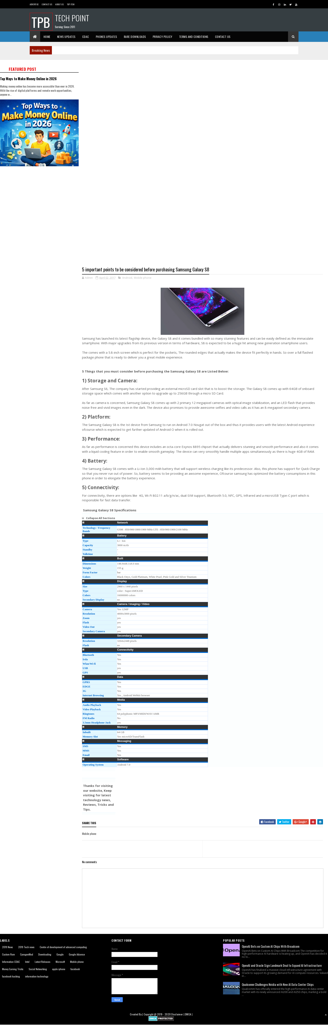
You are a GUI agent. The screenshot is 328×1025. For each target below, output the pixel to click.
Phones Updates (106, 36)
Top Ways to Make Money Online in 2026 (28, 78)
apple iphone (58, 969)
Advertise (34, 4)
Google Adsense (77, 954)
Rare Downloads (135, 36)
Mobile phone (142, 278)
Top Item (70, 4)
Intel (27, 962)
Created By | (137, 1014)
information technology (36, 976)
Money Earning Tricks (12, 969)
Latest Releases (42, 962)
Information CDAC (11, 962)
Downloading (44, 954)
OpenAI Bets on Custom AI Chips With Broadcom (270, 946)
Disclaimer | (178, 1014)
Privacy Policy (162, 36)
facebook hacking (11, 976)
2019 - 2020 (164, 1014)
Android (127, 278)
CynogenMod (26, 954)
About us (59, 4)
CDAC (85, 36)
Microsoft (60, 962)
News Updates (66, 36)
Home (47, 36)
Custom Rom (8, 954)
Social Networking (38, 969)
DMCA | (188, 1014)
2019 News (7, 947)
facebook (75, 969)
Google (60, 954)
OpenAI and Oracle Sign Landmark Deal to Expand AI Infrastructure (282, 965)
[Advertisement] (205, 89)
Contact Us (47, 4)
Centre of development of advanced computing (63, 947)
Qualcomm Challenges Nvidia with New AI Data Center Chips (278, 984)
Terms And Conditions (193, 36)
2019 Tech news (26, 947)
